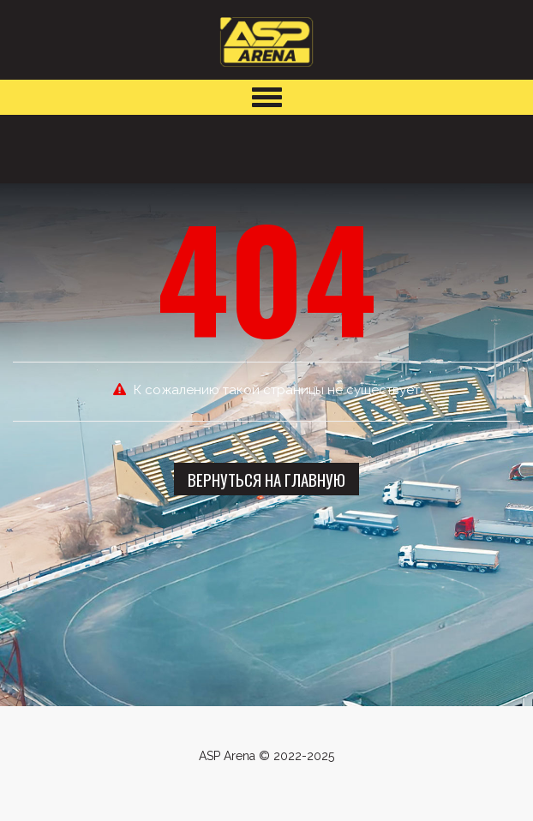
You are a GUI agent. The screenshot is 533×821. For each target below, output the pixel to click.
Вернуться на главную (266, 479)
